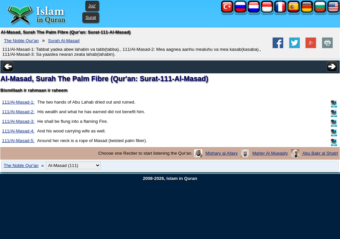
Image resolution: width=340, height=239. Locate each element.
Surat (90, 17)
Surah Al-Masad (64, 40)
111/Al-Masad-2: (18, 111)
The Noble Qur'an (21, 40)
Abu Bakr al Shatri (320, 153)
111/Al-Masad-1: (18, 102)
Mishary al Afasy (222, 153)
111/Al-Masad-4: (18, 130)
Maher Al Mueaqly (270, 153)
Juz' (92, 5)
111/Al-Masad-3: (18, 121)
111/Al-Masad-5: (18, 140)
